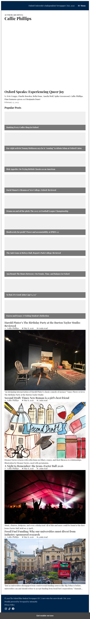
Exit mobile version (45, 616)
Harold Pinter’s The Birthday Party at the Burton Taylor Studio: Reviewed (42, 324)
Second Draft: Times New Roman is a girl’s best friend (37, 398)
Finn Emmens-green (13, 99)
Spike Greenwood (62, 96)
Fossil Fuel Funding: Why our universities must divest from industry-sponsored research (39, 533)
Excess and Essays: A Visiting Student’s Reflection (27, 316)
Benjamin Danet (33, 99)
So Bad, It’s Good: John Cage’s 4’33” (21, 295)
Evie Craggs (12, 96)
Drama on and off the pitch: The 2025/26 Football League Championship (37, 211)
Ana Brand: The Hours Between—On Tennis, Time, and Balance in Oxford (37, 274)
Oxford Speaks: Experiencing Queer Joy (34, 91)
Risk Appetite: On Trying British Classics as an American (30, 169)
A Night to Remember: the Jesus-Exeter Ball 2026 (33, 466)
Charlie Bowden (25, 96)
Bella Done (37, 96)
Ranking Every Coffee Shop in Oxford (22, 127)
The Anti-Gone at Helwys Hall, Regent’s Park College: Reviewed (33, 253)
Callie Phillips (77, 96)
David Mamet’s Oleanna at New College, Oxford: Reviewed (31, 190)
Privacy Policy (9, 605)
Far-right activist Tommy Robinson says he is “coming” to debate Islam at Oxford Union (44, 148)
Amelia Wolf (48, 96)
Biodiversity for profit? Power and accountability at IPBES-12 (32, 232)
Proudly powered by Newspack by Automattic (20, 602)
